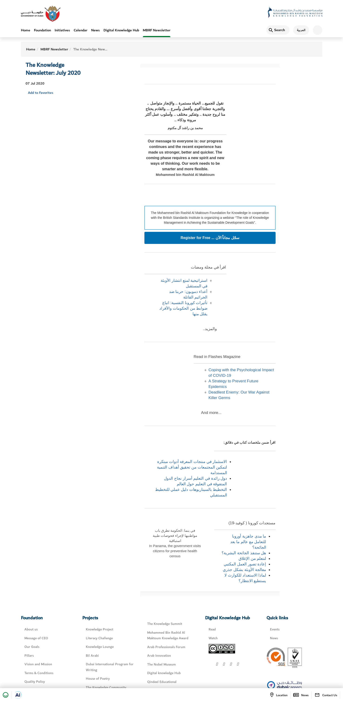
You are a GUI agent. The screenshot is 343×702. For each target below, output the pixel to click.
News (95, 30)
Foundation (42, 30)
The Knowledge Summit (164, 624)
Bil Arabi (92, 656)
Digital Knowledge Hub (121, 30)
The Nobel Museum (161, 664)
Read (212, 629)
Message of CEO (36, 638)
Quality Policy (34, 682)
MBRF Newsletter (156, 30)
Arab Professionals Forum (166, 647)
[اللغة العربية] (299, 30)
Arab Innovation (159, 656)
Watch (213, 638)
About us (31, 629)
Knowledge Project (99, 629)
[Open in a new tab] (17, 695)
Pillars (29, 656)
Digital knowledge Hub (164, 673)
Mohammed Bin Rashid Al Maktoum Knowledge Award (167, 635)
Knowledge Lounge (100, 647)
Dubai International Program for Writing (109, 667)
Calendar (80, 30)
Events (275, 629)
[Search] (278, 30)
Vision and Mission (38, 664)
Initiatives (62, 30)
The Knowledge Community (106, 687)
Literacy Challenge (99, 638)
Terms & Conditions (38, 673)
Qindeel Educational (161, 682)
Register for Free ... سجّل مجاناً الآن (209, 238)
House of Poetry (98, 679)
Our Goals (31, 647)
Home (25, 30)
